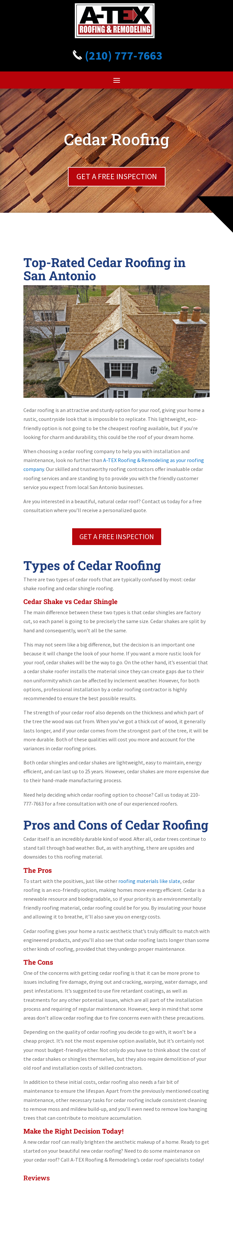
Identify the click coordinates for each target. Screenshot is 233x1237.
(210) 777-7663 (116, 55)
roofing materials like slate (149, 881)
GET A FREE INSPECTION (116, 176)
